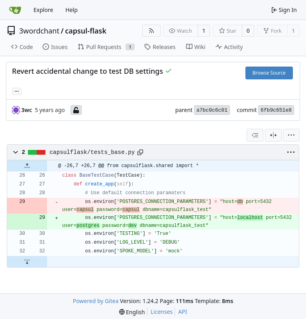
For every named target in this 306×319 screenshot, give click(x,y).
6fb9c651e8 (276, 110)
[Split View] (273, 135)
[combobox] (255, 135)
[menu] (291, 135)
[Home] (15, 10)
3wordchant (39, 31)
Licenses (162, 311)
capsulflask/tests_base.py (92, 152)
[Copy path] (140, 152)
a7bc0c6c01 (212, 110)
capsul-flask (85, 31)
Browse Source (269, 72)
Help (71, 10)
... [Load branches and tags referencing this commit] (16, 90)
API (182, 311)
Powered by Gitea (96, 301)
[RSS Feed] (151, 31)
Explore (43, 10)
